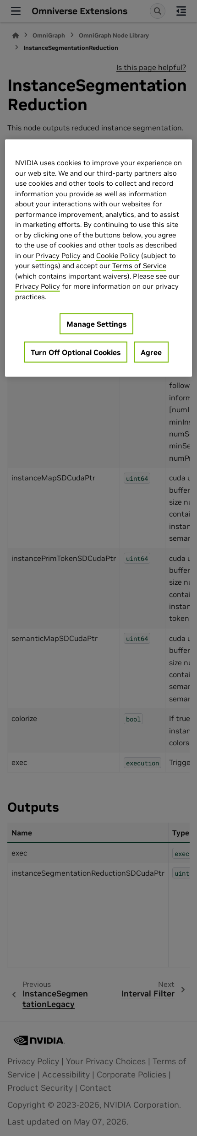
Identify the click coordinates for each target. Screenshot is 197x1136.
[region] (98, 258)
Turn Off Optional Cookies (75, 352)
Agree (151, 352)
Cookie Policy (117, 255)
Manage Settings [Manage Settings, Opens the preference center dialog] (96, 323)
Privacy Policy (58, 255)
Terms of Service (139, 265)
